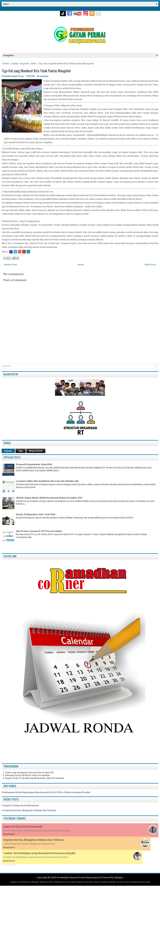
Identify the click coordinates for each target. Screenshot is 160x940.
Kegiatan (24, 63)
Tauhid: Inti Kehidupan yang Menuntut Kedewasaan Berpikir (39, 853)
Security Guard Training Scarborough (133, 882)
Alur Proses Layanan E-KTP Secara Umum (39, 531)
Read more (9, 834)
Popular (8, 451)
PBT (50, 882)
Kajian (15, 63)
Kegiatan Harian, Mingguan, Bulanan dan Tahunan (30, 810)
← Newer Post (9, 264)
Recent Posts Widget (8, 865)
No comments (42, 76)
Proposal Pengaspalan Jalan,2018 (34, 464)
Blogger (119, 877)
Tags (20, 451)
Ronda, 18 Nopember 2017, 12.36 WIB (35, 514)
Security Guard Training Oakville (100, 882)
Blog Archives (35, 451)
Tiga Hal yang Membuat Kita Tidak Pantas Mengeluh (36, 71)
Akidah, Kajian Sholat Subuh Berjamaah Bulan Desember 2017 (49, 497)
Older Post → (151, 264)
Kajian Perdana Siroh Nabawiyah (21, 805)
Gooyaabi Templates (76, 882)
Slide (33, 63)
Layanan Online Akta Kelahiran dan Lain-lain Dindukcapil (47, 481)
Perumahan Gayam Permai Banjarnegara (78, 877)
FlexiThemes (24, 882)
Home (6, 63)
